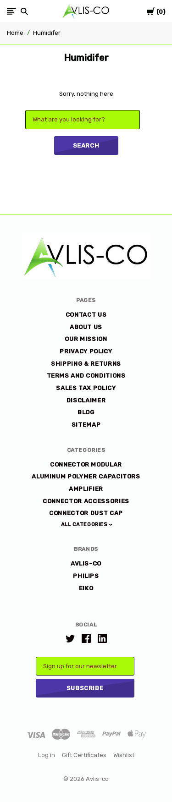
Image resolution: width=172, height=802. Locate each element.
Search (86, 145)
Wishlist (123, 755)
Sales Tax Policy (86, 388)
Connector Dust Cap (86, 513)
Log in (46, 755)
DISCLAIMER (86, 400)
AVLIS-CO (86, 563)
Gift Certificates (84, 755)
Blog (86, 412)
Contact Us (86, 314)
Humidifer (47, 32)
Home (15, 32)
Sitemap (86, 424)
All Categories (85, 524)
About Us (86, 327)
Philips (86, 575)
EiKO (86, 588)
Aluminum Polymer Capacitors (86, 476)
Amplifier (86, 488)
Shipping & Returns (86, 363)
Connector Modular (86, 464)
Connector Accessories (86, 501)
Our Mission (86, 338)
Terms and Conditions (86, 375)
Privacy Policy (86, 351)
